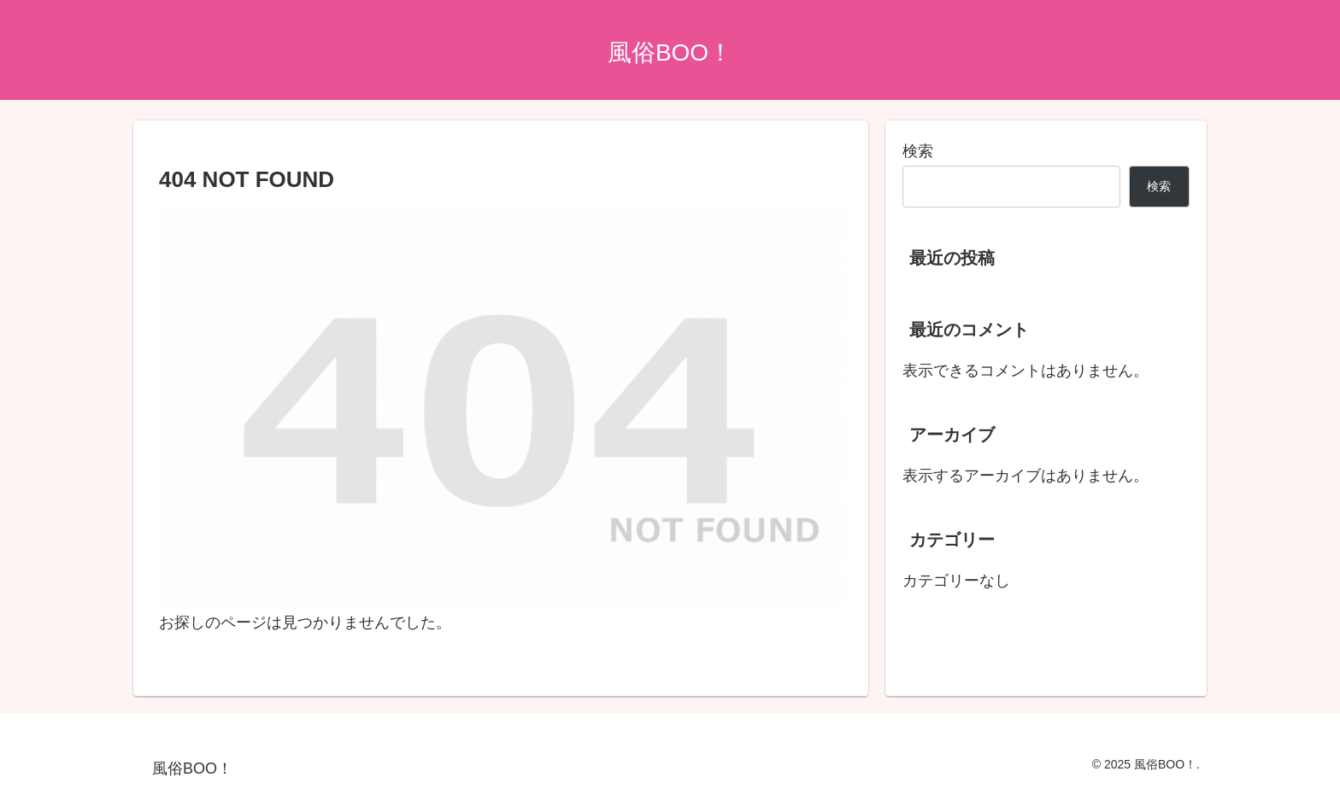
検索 (917, 151)
